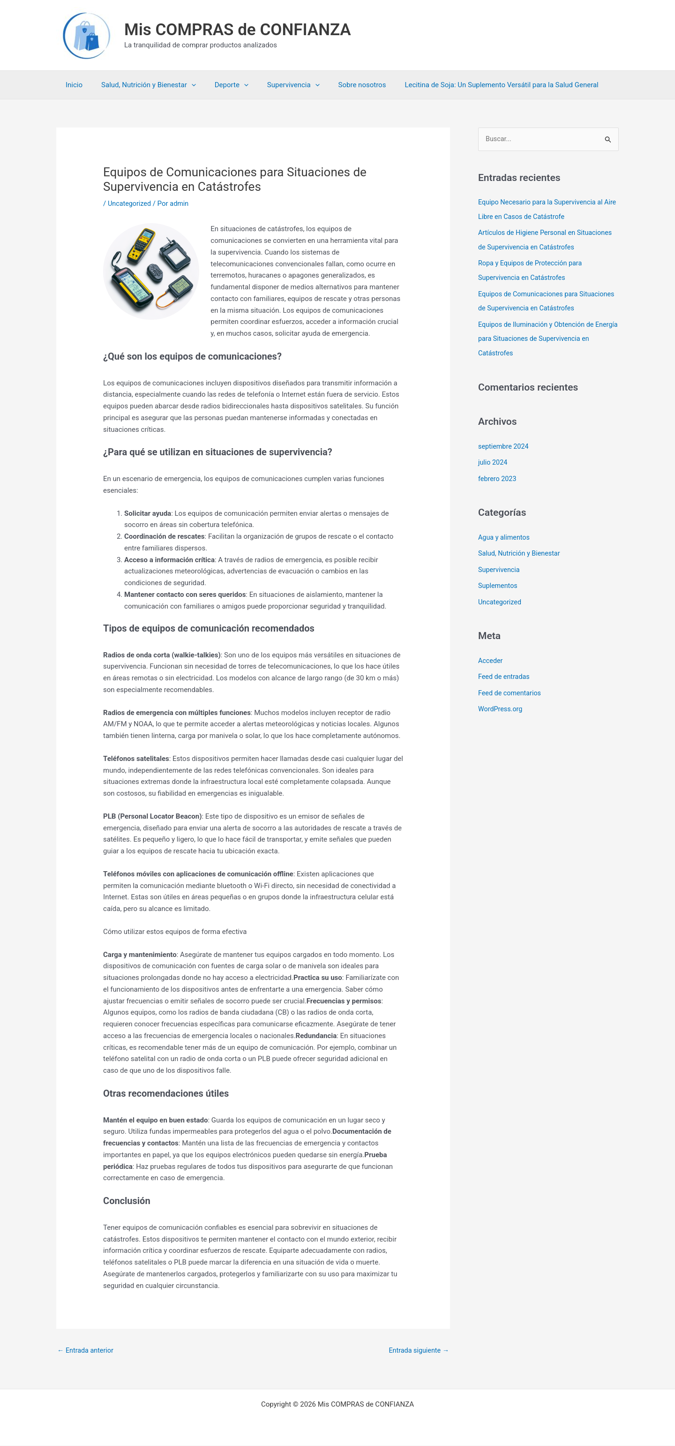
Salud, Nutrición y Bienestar (141, 85)
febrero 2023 (498, 475)
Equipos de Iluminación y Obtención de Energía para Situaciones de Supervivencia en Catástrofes (544, 336)
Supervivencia (277, 85)
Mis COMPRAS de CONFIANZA (237, 29)
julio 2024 (493, 459)
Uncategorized (130, 203)
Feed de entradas (505, 671)
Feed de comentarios (511, 686)
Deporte (220, 85)
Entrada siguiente (417, 1351)
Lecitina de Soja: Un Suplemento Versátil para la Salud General (475, 85)
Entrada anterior (86, 1351)
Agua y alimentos (505, 533)
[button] (184, 85)
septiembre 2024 (504, 443)
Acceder (491, 655)
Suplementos (498, 581)
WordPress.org (501, 702)
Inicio (71, 85)
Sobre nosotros (341, 85)
